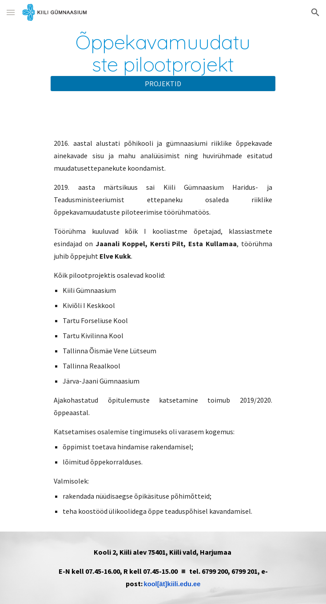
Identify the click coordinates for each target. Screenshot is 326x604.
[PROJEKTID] (163, 84)
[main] (162, 53)
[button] (10, 12)
